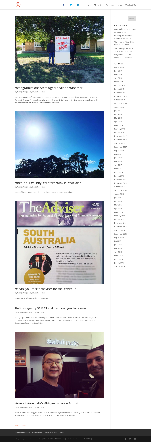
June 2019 (118, 71)
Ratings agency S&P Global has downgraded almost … (53, 308)
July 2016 (117, 198)
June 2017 (118, 158)
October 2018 (119, 100)
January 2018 (119, 132)
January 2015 (119, 263)
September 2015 (120, 234)
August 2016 (119, 194)
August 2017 (119, 150)
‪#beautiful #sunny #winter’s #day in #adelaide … (49, 183)
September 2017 (120, 147)
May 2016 (118, 205)
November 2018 (120, 96)
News (119, 5)
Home (87, 5)
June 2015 (118, 245)
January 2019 (119, 89)
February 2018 (119, 129)
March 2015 (118, 255)
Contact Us (130, 5)
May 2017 (118, 161)
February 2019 (119, 85)
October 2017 (119, 143)
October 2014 (119, 266)
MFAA (62, 432)
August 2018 (119, 107)
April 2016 (118, 208)
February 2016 (119, 216)
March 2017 (118, 168)
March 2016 (118, 212)
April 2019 (118, 78)
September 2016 (120, 190)
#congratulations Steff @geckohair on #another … (50, 88)
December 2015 (120, 223)
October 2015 (119, 230)
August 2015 (119, 237)
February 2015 (119, 259)
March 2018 (118, 125)
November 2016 (120, 183)
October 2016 (119, 187)
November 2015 (120, 226)
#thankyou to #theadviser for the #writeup (45, 289)
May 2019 (118, 74)
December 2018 (120, 93)
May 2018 (118, 118)
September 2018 (120, 103)
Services (109, 5)
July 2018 (117, 111)
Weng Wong (22, 92)
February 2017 (119, 172)
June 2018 (118, 114)
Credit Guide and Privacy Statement (28, 432)
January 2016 (119, 219)
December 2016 (120, 179)
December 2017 (120, 136)
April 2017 (118, 165)
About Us (98, 5)
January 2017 (119, 176)
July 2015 (117, 241)
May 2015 (118, 248)
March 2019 (118, 82)
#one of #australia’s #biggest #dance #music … (48, 403)
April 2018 (118, 121)
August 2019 (119, 67)
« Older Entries (20, 425)
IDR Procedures (51, 432)
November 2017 (120, 140)
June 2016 (118, 201)
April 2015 (118, 252)
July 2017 (117, 154)
